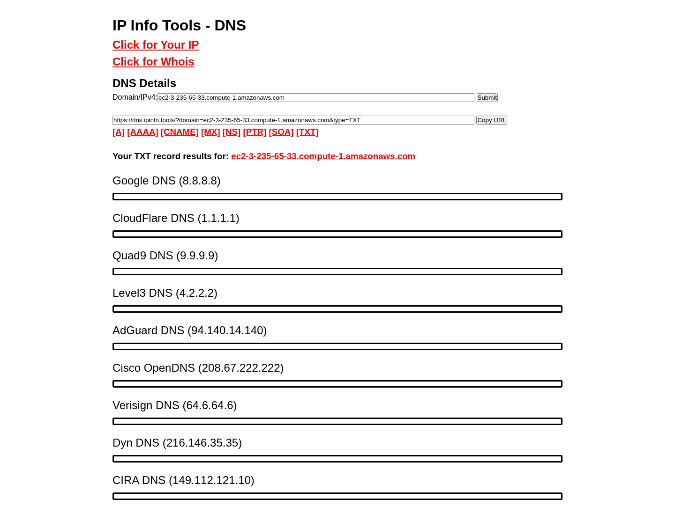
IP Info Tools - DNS (179, 25)
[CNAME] (180, 132)
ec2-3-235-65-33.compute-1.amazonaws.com (323, 156)
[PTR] (254, 132)
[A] (118, 132)
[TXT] (307, 132)
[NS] (231, 132)
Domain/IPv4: (135, 97)
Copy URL (491, 120)
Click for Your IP (155, 44)
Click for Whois (153, 61)
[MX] (210, 132)
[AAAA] (142, 132)
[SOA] (281, 132)
